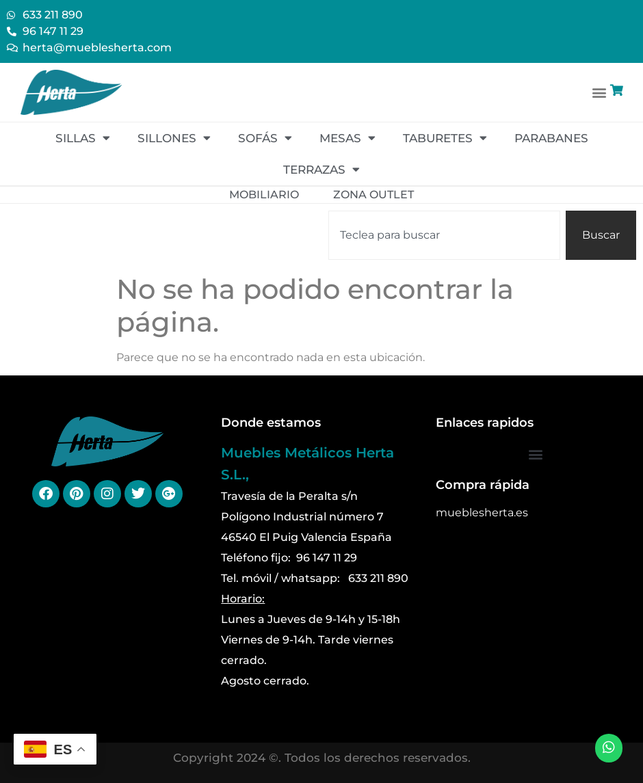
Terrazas (321, 169)
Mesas (347, 137)
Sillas (82, 137)
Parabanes (551, 138)
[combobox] (444, 235)
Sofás (265, 137)
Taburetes (445, 137)
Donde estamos (271, 422)
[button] (599, 92)
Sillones (174, 137)
